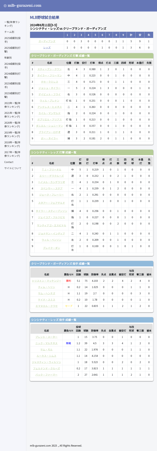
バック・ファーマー (46, 374)
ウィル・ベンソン (51, 240)
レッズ (47, 47)
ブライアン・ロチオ (50, 132)
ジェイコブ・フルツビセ (51, 217)
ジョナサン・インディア (51, 233)
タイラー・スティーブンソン (51, 211)
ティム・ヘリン (46, 287)
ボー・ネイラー (49, 138)
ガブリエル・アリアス (49, 119)
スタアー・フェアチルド (51, 203)
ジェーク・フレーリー (51, 194)
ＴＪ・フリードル (51, 169)
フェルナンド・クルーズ (46, 368)
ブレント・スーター (46, 337)
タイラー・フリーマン (49, 75)
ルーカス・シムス (46, 356)
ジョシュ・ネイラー (49, 88)
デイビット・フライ (49, 94)
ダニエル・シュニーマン (49, 126)
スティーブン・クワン (49, 69)
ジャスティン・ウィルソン (46, 362)
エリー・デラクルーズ (51, 176)
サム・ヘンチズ (46, 293)
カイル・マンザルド (49, 113)
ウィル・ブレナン (49, 100)
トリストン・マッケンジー (46, 281)
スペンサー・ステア (52, 188)
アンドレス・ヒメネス (49, 107)
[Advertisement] (91, 411)
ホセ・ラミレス (49, 81)
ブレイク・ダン (51, 248)
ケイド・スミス (46, 299)
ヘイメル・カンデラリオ (51, 182)
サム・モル (46, 349)
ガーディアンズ (46, 41)
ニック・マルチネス (46, 343)
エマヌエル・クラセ (47, 306)
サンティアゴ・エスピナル (51, 225)
